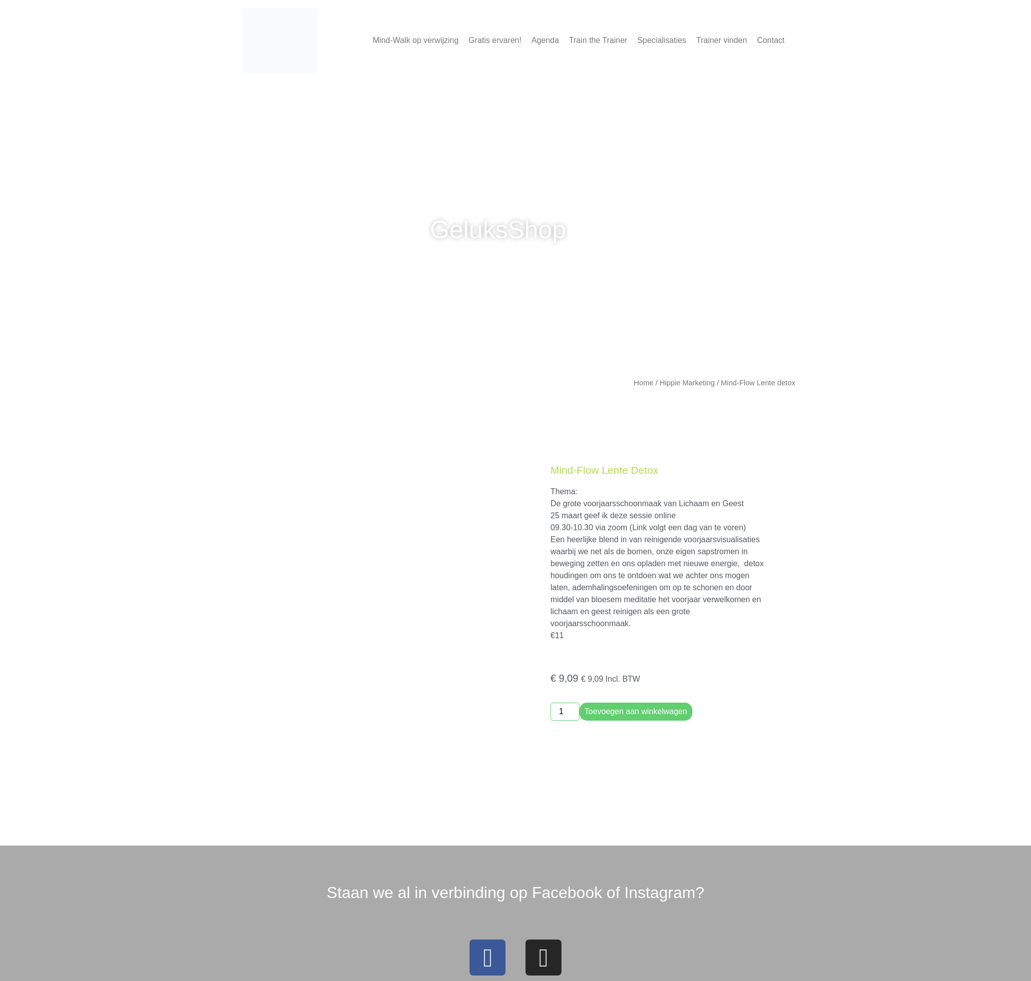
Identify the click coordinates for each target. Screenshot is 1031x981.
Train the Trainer (598, 40)
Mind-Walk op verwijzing (416, 40)
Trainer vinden (721, 40)
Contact (770, 40)
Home (643, 383)
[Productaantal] (564, 712)
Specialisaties (661, 40)
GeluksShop (498, 230)
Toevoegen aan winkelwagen (635, 711)
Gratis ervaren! (495, 40)
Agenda (545, 40)
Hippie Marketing (686, 383)
